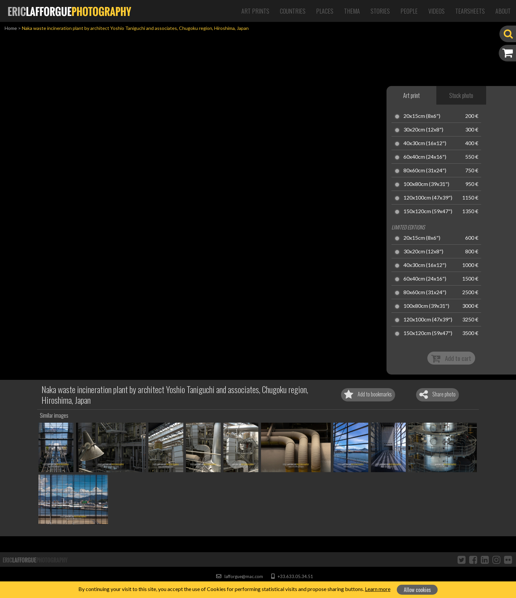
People (409, 11)
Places (324, 11)
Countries (292, 11)
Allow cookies (417, 590)
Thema (352, 11)
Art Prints (255, 11)
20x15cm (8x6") (421, 116)
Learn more (377, 589)
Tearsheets (470, 11)
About (503, 11)
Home (11, 28)
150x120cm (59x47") (427, 211)
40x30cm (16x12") (424, 143)
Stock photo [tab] (461, 95)
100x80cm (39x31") (426, 184)
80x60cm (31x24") (424, 170)
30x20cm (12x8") (423, 129)
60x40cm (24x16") (424, 157)
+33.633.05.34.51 (292, 576)
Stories (380, 11)
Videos (436, 11)
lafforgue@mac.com (239, 576)
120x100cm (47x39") (427, 198)
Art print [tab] (411, 95)
